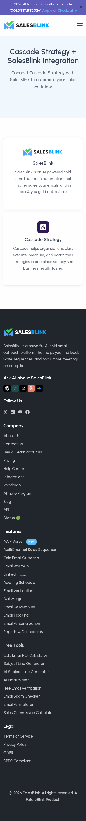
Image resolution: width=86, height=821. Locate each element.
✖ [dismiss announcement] (80, 7)
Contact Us (13, 444)
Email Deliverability (19, 607)
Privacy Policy (14, 744)
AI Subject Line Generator (26, 671)
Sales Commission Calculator (28, 712)
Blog (7, 501)
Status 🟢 (12, 517)
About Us (11, 435)
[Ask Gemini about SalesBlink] (39, 388)
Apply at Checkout (57, 10)
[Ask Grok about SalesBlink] (23, 388)
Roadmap (12, 485)
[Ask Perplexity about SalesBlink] (15, 388)
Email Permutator (18, 704)
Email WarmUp (16, 566)
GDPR (8, 752)
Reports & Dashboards (23, 631)
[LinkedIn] (13, 412)
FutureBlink (35, 799)
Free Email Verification (22, 688)
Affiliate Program (17, 493)
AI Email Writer (16, 680)
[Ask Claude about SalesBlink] (31, 388)
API (6, 509)
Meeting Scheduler (20, 582)
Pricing (9, 460)
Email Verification (18, 590)
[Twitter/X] (5, 412)
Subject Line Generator (23, 663)
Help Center (13, 468)
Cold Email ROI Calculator (25, 655)
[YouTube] (20, 412)
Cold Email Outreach (21, 557)
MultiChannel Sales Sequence (29, 549)
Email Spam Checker (21, 696)
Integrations (14, 477)
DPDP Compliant (17, 761)
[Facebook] (27, 412)
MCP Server (13, 541)
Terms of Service (18, 736)
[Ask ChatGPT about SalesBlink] (7, 388)
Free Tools (13, 645)
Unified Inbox (14, 574)
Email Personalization (21, 623)
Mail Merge (12, 598)
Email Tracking (16, 615)
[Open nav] (80, 25)
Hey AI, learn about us (22, 452)
